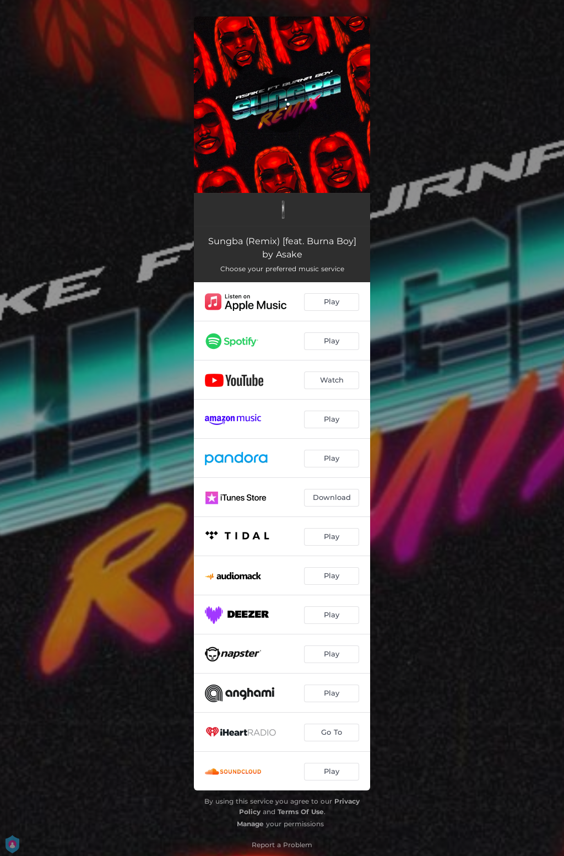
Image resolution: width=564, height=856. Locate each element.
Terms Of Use (301, 811)
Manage (250, 824)
